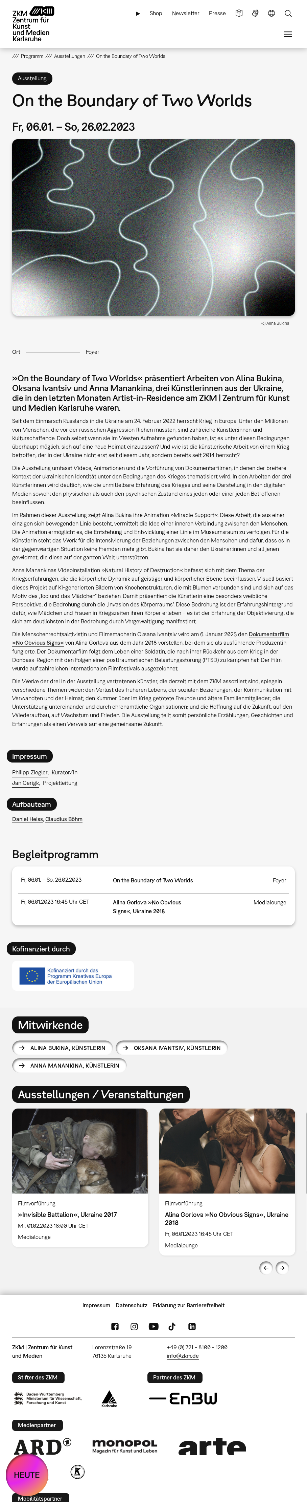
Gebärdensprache (255, 13)
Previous (266, 1268)
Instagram (134, 1326)
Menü (288, 34)
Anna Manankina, (75, 1065)
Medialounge (270, 902)
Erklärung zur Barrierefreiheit (188, 1305)
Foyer (92, 351)
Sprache (271, 13)
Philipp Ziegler (30, 772)
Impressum (96, 1305)
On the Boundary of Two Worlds (153, 880)
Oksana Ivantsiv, (177, 1048)
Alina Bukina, (68, 1048)
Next (282, 1268)
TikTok (173, 1326)
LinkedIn (192, 1326)
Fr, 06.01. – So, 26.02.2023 (51, 879)
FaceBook (115, 1326)
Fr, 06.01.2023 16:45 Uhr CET (55, 901)
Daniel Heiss (27, 819)
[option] (80, 1178)
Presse (217, 13)
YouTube (153, 1326)
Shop (156, 13)
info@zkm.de (183, 1355)
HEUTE (27, 1475)
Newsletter (185, 13)
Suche (288, 13)
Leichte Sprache (239, 13)
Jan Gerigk (25, 782)
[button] (153, 227)
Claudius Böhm (63, 819)
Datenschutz (131, 1305)
